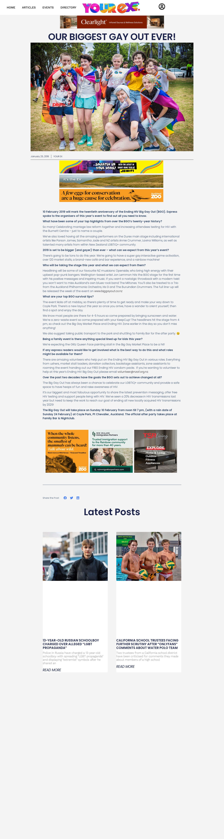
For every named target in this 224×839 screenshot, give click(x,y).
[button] (65, 498)
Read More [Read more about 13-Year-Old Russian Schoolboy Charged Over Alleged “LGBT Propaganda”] (52, 670)
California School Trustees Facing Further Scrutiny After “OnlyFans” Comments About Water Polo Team (147, 644)
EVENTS (48, 7)
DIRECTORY (68, 7)
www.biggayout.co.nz (108, 291)
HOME (11, 7)
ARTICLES (29, 7)
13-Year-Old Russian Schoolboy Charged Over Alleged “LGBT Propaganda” (71, 644)
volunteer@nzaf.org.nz (133, 372)
